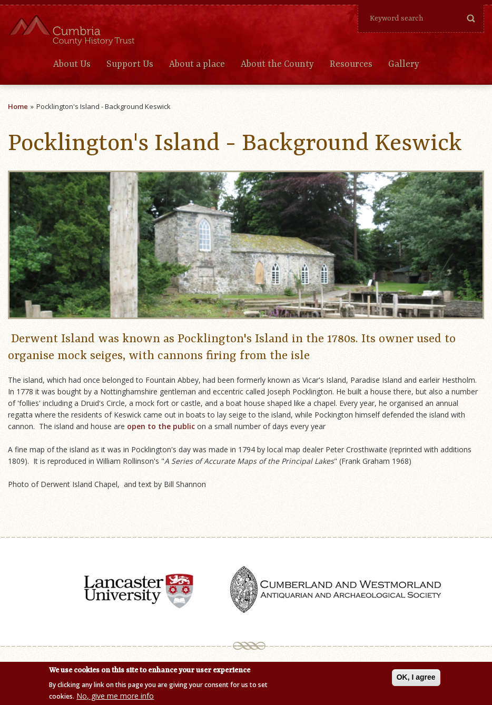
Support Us (129, 64)
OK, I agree (416, 677)
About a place (197, 64)
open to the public (162, 426)
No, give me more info (115, 697)
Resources (351, 64)
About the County (277, 64)
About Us (72, 64)
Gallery (403, 64)
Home (18, 106)
